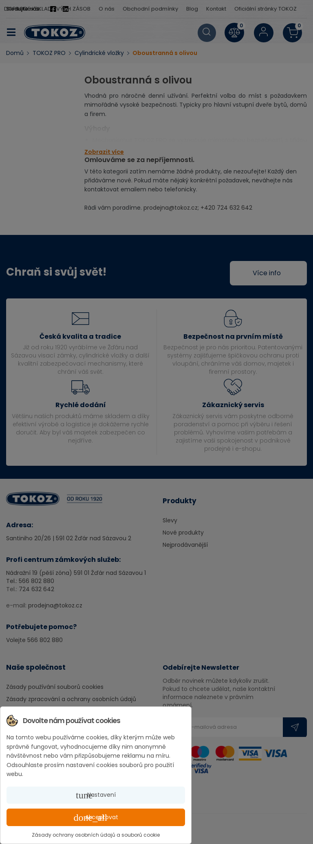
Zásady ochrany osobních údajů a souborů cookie (96, 834)
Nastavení (96, 795)
